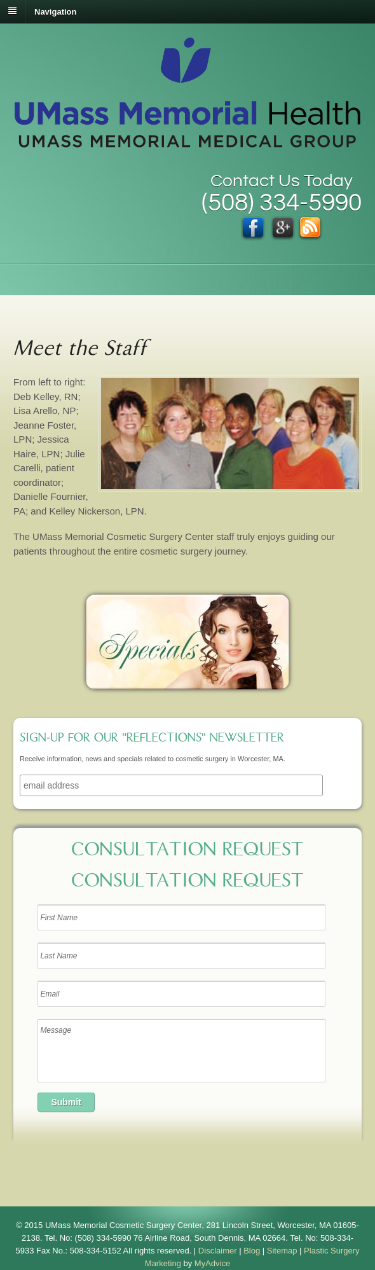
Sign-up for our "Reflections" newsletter (152, 739)
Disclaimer (217, 1250)
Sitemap (282, 1250)
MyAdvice (212, 1263)
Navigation (55, 11)
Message (181, 1050)
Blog (251, 1250)
